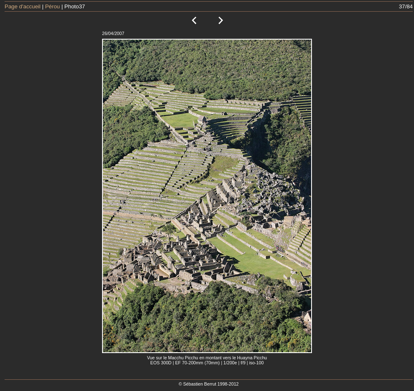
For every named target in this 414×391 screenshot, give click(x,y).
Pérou (52, 6)
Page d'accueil (22, 6)
